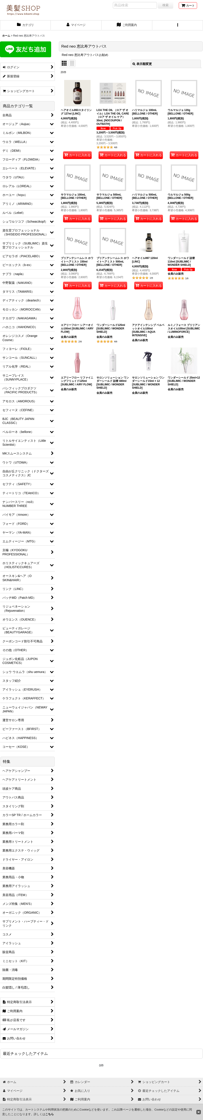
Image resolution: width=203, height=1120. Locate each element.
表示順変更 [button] (142, 64)
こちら (49, 1114)
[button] (177, 25)
